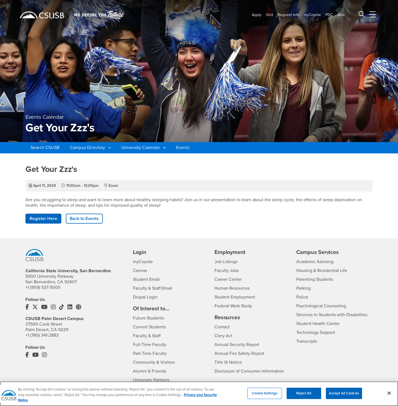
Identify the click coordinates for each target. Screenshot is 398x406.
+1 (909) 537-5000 (43, 287)
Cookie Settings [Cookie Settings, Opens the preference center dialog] (264, 396)
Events (182, 147)
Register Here (43, 218)
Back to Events (84, 218)
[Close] (389, 396)
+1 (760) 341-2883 (42, 335)
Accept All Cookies (344, 396)
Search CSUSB (45, 147)
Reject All (303, 396)
